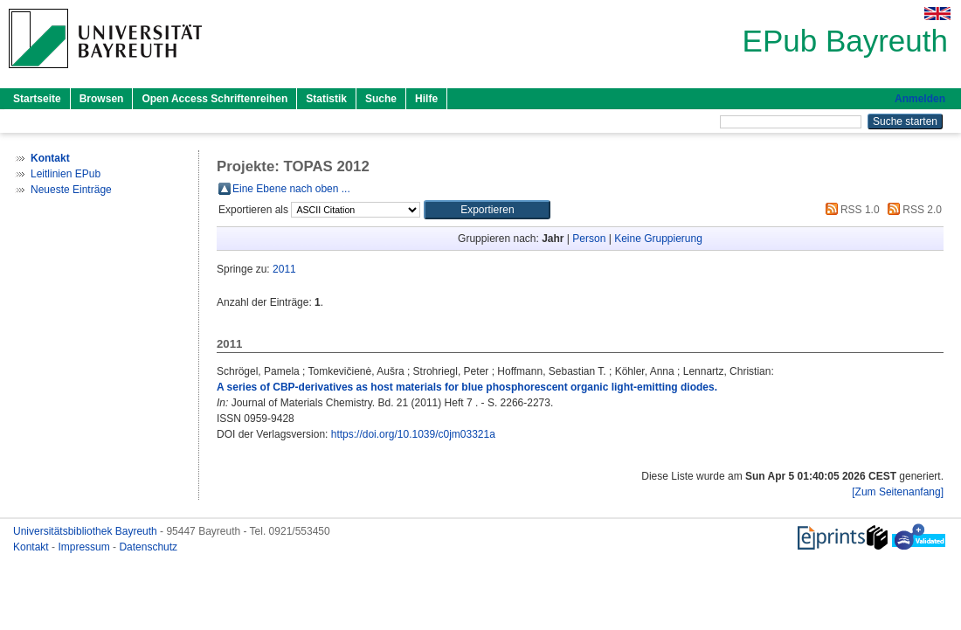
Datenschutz (148, 547)
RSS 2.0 (912, 210)
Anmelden (920, 99)
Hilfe (426, 99)
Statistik (326, 99)
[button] (487, 209)
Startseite (37, 99)
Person (588, 238)
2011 (284, 269)
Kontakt (32, 547)
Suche (381, 99)
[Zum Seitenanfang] (898, 492)
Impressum (85, 547)
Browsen (102, 99)
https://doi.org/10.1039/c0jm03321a (413, 434)
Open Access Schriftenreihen (214, 99)
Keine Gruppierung (658, 238)
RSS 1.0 (850, 210)
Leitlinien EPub (65, 174)
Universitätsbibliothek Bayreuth (86, 531)
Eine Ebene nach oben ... (291, 189)
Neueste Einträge (71, 189)
